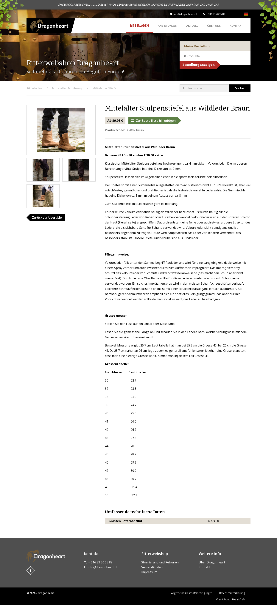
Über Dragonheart (212, 562)
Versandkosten (152, 567)
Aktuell (192, 25)
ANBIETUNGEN (167, 25)
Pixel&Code (238, 599)
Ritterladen (139, 25)
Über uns (214, 25)
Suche (239, 88)
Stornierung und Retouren (160, 562)
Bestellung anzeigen (198, 65)
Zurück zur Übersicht (47, 217)
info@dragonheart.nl (185, 14)
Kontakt (236, 25)
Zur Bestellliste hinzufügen (153, 121)
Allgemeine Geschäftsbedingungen (191, 593)
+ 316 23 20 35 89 (215, 14)
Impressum (149, 572)
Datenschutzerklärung (232, 593)
